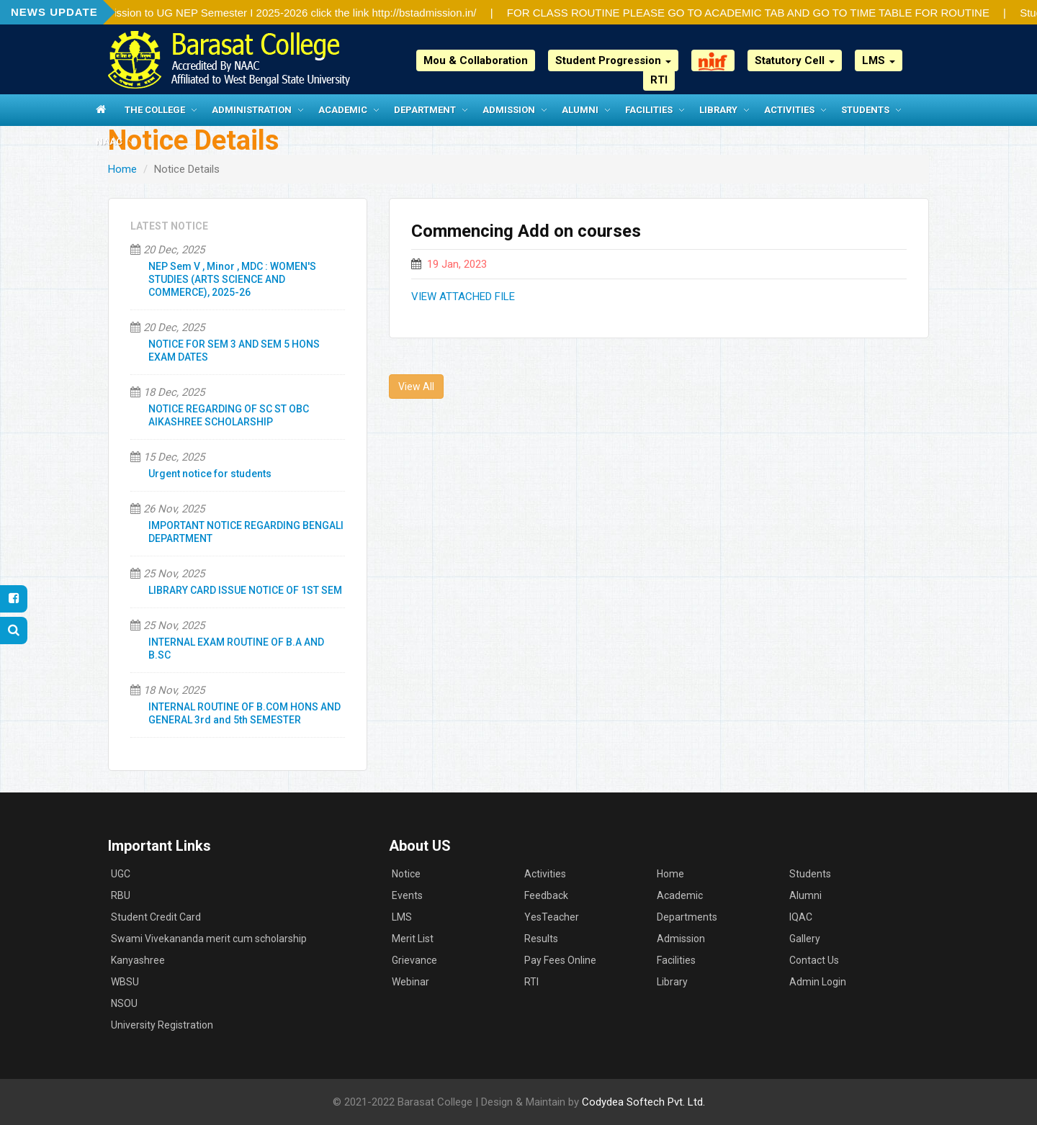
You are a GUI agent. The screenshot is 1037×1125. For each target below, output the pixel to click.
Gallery (804, 938)
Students (865, 109)
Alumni (580, 109)
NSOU (124, 1003)
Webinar (410, 982)
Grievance (414, 960)
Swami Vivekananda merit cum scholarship (209, 938)
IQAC (800, 917)
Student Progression (613, 60)
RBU (120, 895)
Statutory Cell (795, 60)
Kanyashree (138, 960)
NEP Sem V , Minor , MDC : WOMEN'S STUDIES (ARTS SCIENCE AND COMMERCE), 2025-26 (232, 279)
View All (416, 386)
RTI (659, 79)
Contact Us (814, 960)
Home (122, 169)
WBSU (125, 982)
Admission (508, 109)
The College (155, 109)
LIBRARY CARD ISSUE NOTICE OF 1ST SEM (245, 590)
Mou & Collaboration (475, 60)
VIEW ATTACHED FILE (463, 296)
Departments (687, 917)
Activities (789, 109)
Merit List (413, 938)
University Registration (162, 1025)
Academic (342, 109)
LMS (878, 60)
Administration (252, 109)
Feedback (546, 895)
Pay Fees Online (560, 960)
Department (425, 109)
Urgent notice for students (209, 473)
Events (407, 895)
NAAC (109, 141)
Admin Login (817, 982)
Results (541, 938)
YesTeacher (551, 917)
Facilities (649, 109)
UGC (120, 874)
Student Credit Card (156, 917)
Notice (406, 874)
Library (718, 109)
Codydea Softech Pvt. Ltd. (643, 1101)
